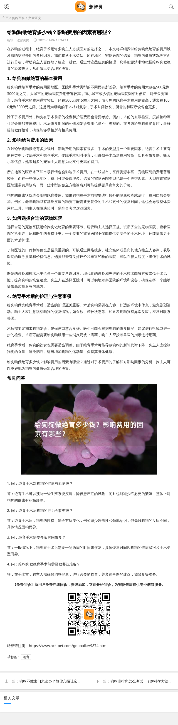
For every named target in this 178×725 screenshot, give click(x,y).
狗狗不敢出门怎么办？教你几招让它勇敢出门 (55, 681)
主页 (5, 18)
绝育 (26, 657)
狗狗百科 (18, 18)
